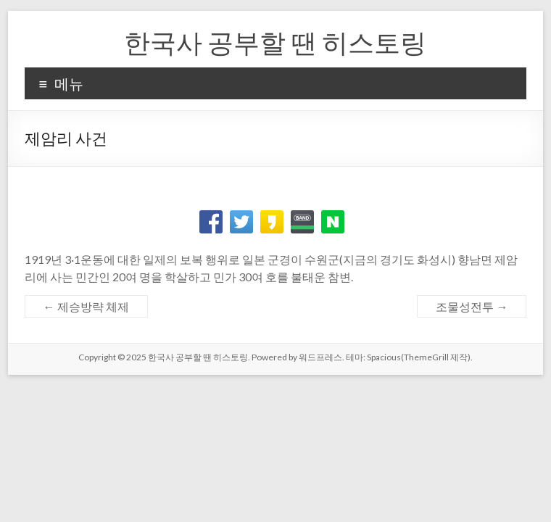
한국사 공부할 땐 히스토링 (275, 42)
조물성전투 (472, 306)
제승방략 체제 (86, 306)
